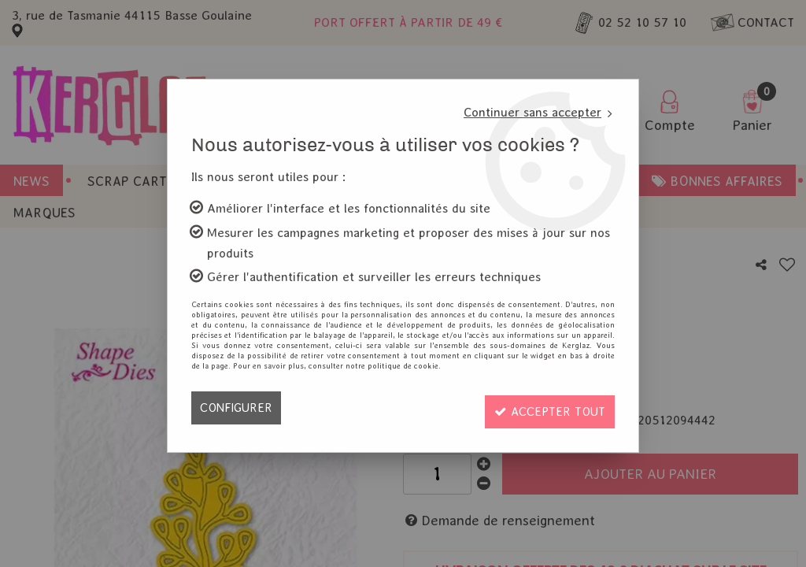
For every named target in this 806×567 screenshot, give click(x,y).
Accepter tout (545, 407)
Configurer (237, 407)
